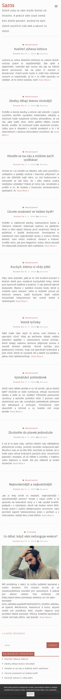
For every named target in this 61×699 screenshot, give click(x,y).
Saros (8, 5)
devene (44, 54)
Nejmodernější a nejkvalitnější (30, 484)
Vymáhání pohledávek (30, 377)
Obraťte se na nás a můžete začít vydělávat (26, 668)
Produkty (31, 532)
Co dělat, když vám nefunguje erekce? (31, 536)
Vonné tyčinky (31, 322)
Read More (45, 80)
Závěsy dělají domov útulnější (30, 101)
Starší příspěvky (14, 633)
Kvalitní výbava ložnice (30, 49)
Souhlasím (30, 694)
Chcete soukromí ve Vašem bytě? (30, 211)
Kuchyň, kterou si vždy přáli (30, 267)
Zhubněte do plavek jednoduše (30, 432)
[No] (58, 691)
